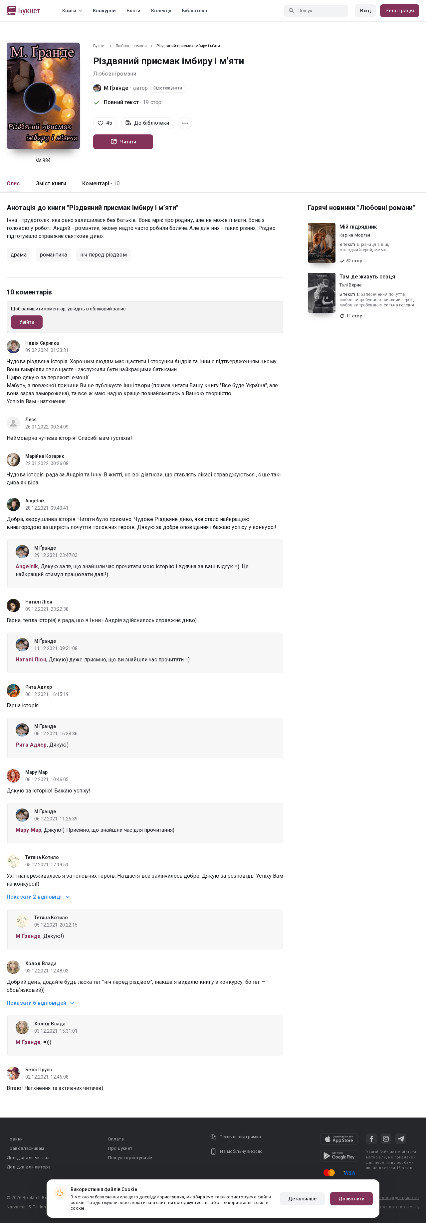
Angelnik (35, 500)
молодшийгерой (355, 250)
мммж (380, 250)
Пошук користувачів (130, 1157)
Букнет (99, 46)
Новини (15, 1138)
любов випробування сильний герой (376, 299)
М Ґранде (116, 88)
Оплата (116, 1138)
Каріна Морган (354, 235)
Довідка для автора (29, 1166)
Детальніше (302, 1198)
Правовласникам (25, 1148)
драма (19, 255)
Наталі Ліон (38, 602)
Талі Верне (350, 284)
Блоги (133, 11)
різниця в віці (374, 244)
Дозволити (351, 1198)
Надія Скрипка (42, 343)
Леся (31, 419)
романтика (53, 255)
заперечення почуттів (383, 294)
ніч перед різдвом (103, 255)
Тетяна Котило (42, 857)
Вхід (365, 11)
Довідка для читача (28, 1157)
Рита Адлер (38, 687)
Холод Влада (41, 963)
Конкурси (104, 11)
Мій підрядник (358, 227)
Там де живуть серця (367, 276)
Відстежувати (167, 88)
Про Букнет (120, 1148)
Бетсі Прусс (38, 1069)
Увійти (26, 322)
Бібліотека (194, 11)
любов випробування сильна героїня (376, 305)
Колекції (161, 11)
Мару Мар (36, 772)
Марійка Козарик (45, 456)
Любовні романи (131, 46)
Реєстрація (399, 11)
